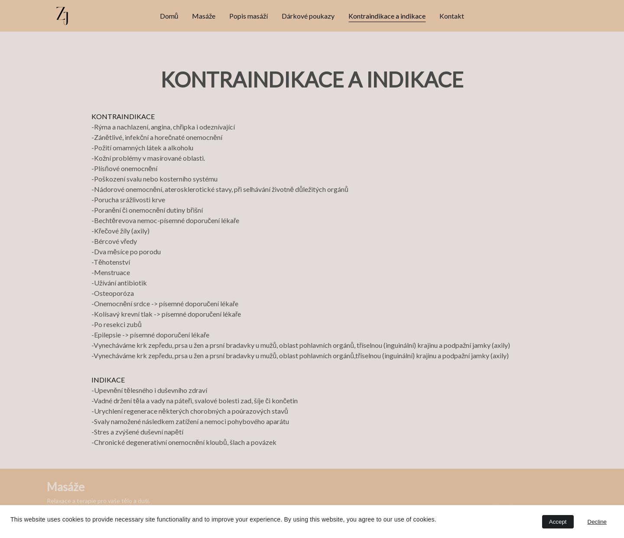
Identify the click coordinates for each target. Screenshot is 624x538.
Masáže (203, 16)
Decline (597, 522)
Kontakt (451, 16)
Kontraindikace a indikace (387, 16)
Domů (169, 16)
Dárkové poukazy (308, 16)
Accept (558, 522)
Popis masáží (248, 16)
